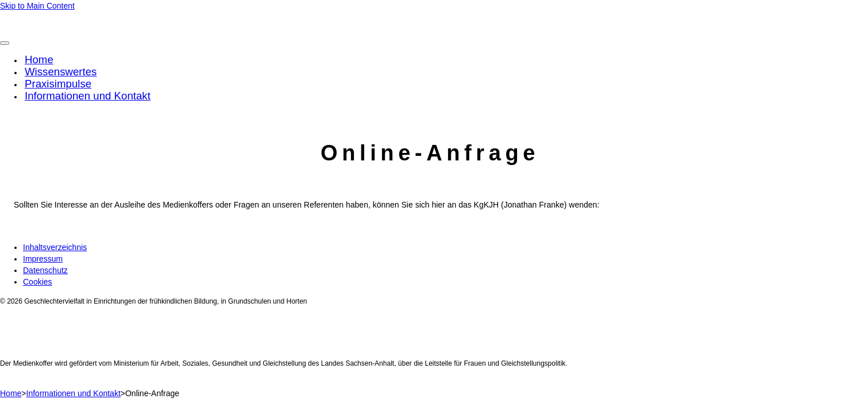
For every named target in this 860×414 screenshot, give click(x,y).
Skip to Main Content (37, 5)
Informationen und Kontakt (88, 96)
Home (39, 59)
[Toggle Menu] (4, 43)
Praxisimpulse (58, 84)
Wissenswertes (61, 72)
